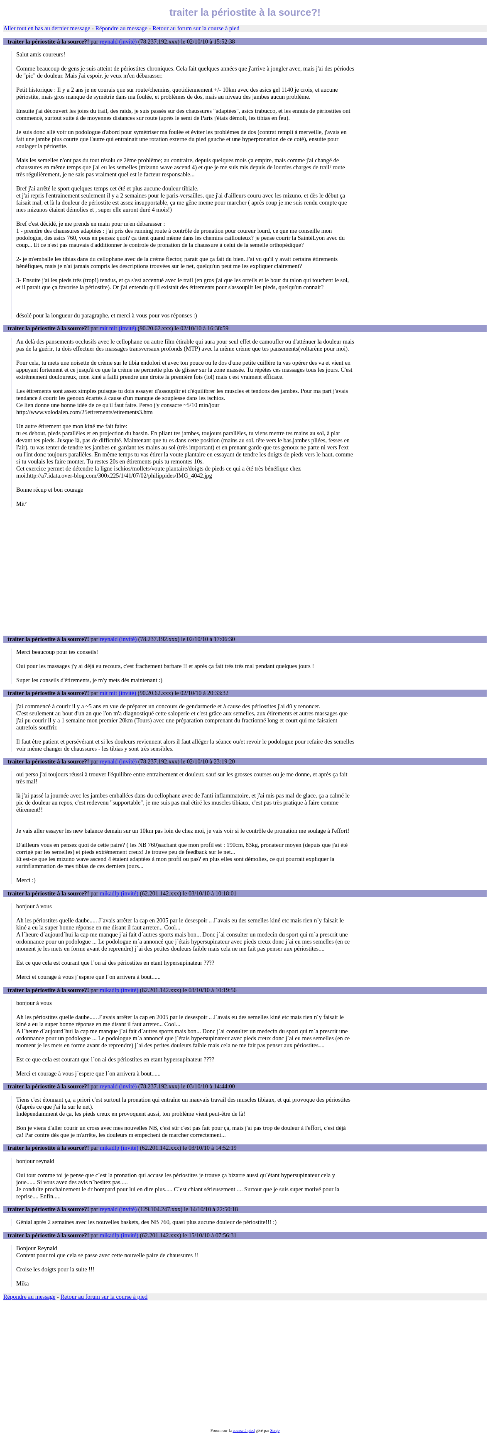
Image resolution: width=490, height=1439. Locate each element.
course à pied (244, 1430)
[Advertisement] (245, 571)
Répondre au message (121, 28)
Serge (275, 1430)
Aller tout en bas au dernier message (46, 28)
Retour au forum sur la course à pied (196, 28)
